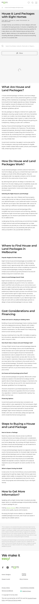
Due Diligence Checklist (27, 588)
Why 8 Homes (24, 579)
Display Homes (24, 574)
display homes (11, 508)
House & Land (6, 579)
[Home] (2, 7)
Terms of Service (13, 600)
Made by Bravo (26, 591)
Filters (19, 53)
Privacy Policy (6, 588)
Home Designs (6, 574)
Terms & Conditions (7, 590)
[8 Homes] (5, 2)
